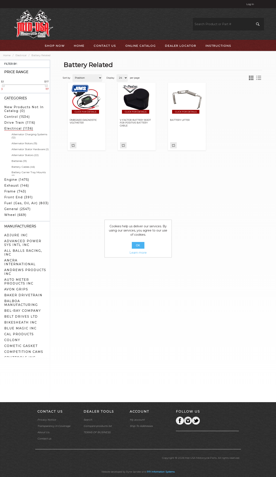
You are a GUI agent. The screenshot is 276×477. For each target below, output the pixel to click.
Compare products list (98, 426)
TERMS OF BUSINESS (97, 432)
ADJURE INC (16, 235)
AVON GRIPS (16, 289)
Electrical (21, 55)
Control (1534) (17, 117)
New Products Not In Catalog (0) (24, 109)
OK (138, 245)
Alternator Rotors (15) (24, 143)
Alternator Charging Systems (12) (29, 136)
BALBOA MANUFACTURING (21, 303)
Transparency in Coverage (53, 426)
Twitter (188, 421)
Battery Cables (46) (23, 166)
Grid (251, 77)
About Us (43, 432)
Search (88, 419)
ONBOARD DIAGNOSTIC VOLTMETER (83, 121)
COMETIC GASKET (21, 346)
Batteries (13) (19, 160)
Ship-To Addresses (141, 426)
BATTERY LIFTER (180, 120)
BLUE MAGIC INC (20, 328)
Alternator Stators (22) (25, 155)
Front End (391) (18, 197)
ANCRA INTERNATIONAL (20, 262)
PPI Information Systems (161, 471)
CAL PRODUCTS (19, 334)
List (258, 77)
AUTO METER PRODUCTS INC (18, 281)
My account (137, 419)
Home (6, 55)
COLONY (12, 340)
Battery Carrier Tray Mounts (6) (29, 174)
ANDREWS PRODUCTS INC (25, 272)
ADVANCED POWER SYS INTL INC (22, 243)
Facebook (180, 421)
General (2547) (17, 209)
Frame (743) (15, 191)
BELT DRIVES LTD (21, 316)
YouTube (196, 421)
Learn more (138, 253)
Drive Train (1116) (19, 123)
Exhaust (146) (16, 185)
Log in (250, 4)
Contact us (44, 438)
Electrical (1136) (18, 128)
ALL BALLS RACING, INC (23, 252)
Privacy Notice (46, 419)
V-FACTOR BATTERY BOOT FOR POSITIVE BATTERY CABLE (135, 123)
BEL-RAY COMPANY (22, 311)
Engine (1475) (16, 180)
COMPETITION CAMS (23, 352)
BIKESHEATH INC (20, 322)
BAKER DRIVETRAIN (23, 295)
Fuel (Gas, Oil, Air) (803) (26, 203)
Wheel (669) (15, 215)
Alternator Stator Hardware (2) (30, 149)
